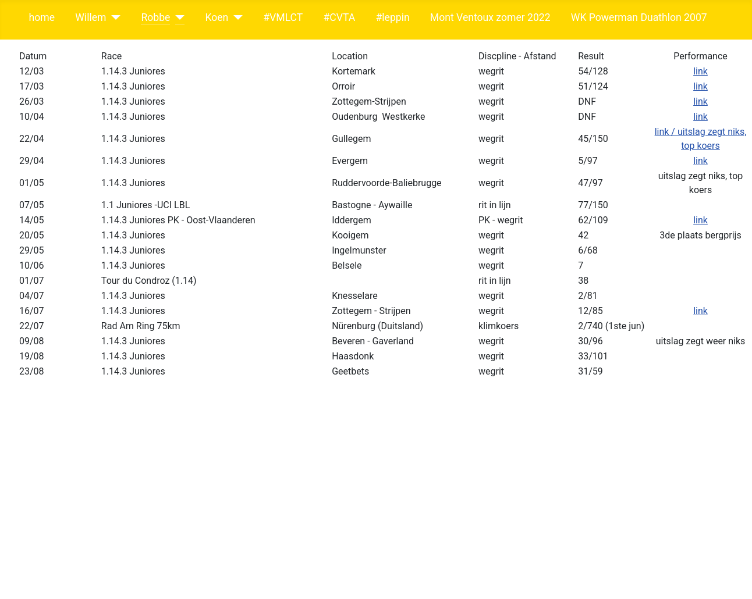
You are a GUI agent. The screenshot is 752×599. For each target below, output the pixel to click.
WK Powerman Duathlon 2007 (639, 17)
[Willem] (113, 17)
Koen (216, 17)
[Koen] (235, 17)
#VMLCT (283, 17)
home (42, 17)
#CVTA (339, 17)
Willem (90, 17)
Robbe (155, 17)
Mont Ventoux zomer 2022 (490, 17)
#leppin (392, 17)
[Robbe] (177, 17)
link (700, 71)
